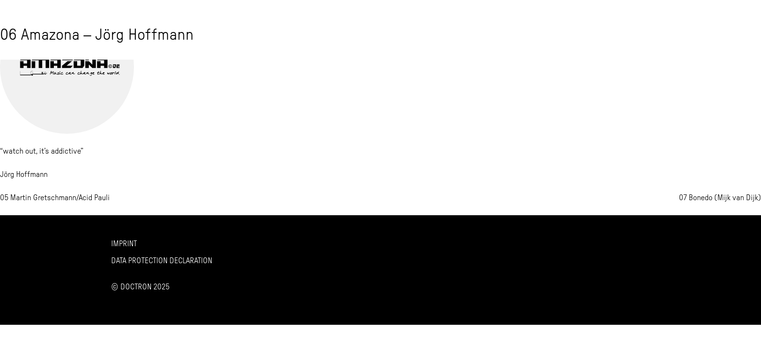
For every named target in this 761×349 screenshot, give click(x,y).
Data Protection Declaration (161, 261)
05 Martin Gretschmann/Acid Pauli (55, 198)
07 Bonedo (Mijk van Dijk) (720, 198)
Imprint (124, 244)
